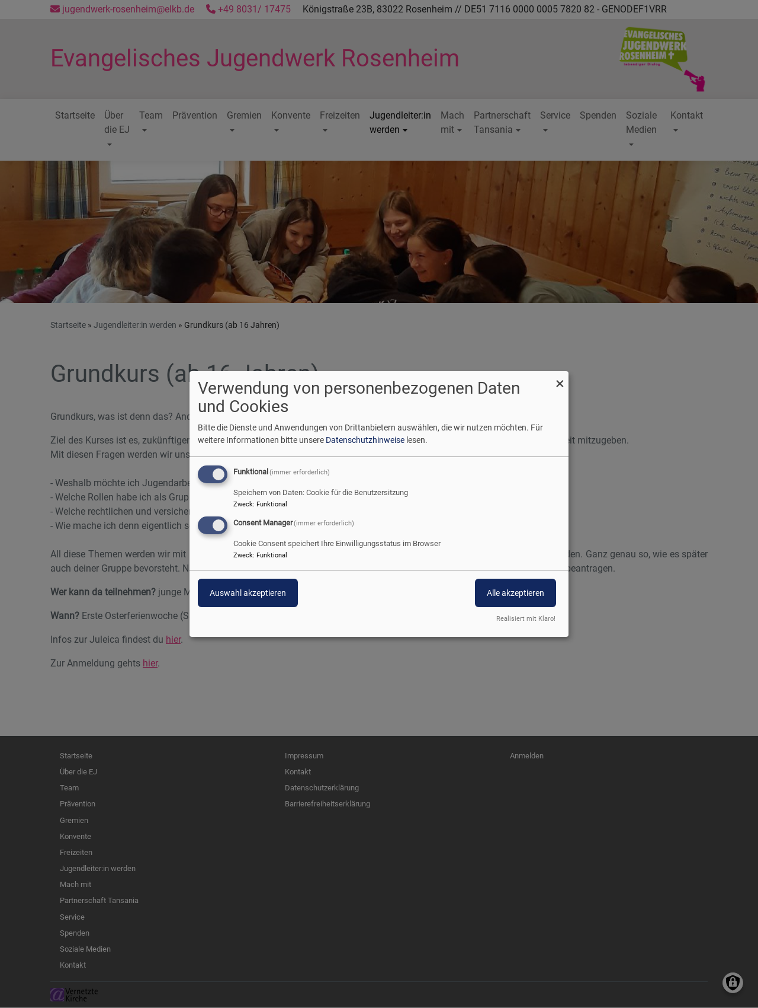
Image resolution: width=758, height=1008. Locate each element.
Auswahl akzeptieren (248, 593)
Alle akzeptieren (515, 593)
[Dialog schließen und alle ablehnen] (559, 378)
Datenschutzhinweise (365, 440)
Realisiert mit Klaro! (525, 619)
